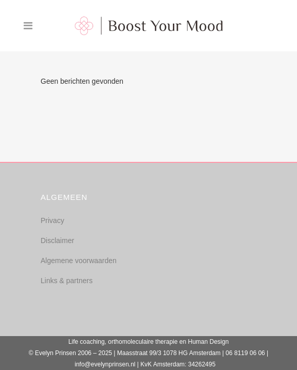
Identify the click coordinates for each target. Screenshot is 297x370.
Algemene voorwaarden (79, 260)
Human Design (208, 341)
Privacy (52, 220)
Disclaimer (57, 240)
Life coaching (86, 341)
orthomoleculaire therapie (142, 341)
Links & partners (66, 280)
